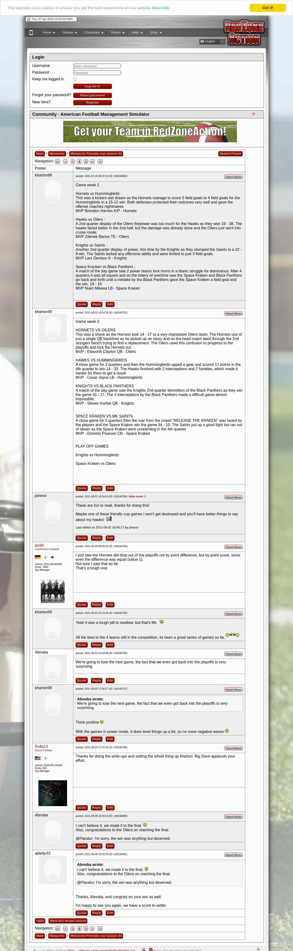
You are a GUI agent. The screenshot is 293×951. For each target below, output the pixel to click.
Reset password (92, 95)
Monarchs (57, 153)
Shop (153, 33)
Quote (81, 304)
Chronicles (92, 33)
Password (40, 72)
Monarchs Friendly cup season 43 (96, 153)
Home (46, 33)
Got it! (267, 7)
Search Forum (230, 153)
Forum (115, 33)
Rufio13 (41, 746)
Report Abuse (233, 176)
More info (160, 8)
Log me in (92, 86)
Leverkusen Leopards (47, 549)
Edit (110, 304)
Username (41, 66)
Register (92, 102)
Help (135, 33)
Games (67, 33)
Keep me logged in (48, 79)
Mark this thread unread (68, 921)
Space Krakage (43, 750)
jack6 (39, 545)
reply (40, 921)
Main (39, 153)
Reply (96, 304)
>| (100, 161)
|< (58, 161)
